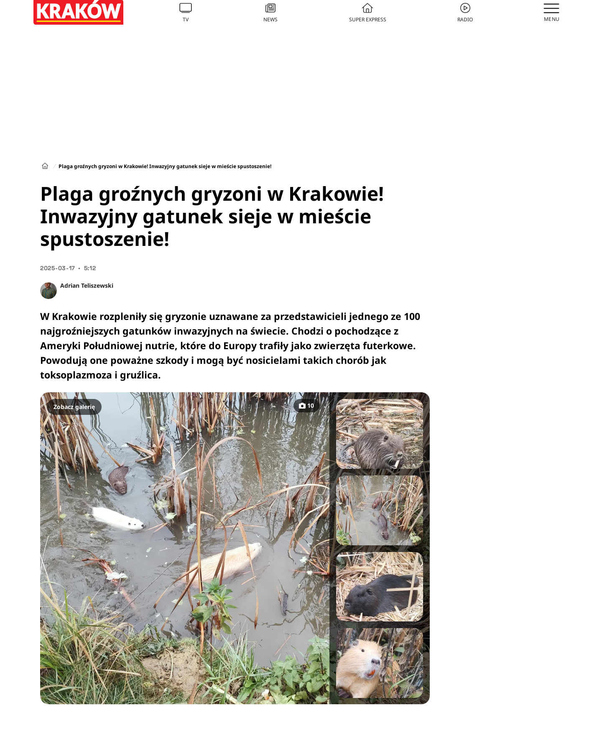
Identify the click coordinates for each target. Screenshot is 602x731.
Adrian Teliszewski (86, 285)
